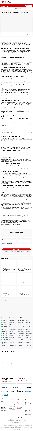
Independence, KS (29, 314)
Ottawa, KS (28, 329)
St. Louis (30, 411)
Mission (11, 427)
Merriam (9, 427)
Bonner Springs (24, 425)
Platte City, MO (4, 333)
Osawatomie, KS (21, 329)
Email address (4, 239)
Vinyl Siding (19, 403)
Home (2, 8)
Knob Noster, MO (13, 320)
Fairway (18, 426)
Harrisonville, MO (5, 314)
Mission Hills (13, 427)
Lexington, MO (20, 322)
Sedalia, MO (12, 337)
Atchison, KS (4, 302)
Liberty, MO (28, 322)
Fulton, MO (28, 309)
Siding (14, 13)
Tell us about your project (7, 243)
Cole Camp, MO (13, 307)
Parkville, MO (20, 331)
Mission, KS (20, 324)
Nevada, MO (12, 326)
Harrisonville (30, 426)
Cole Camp (6, 426)
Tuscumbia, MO (28, 342)
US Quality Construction (14, 419)
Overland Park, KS (5, 331)
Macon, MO (4, 324)
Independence (27, 402)
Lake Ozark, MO (21, 320)
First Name (4, 235)
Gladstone (23, 426)
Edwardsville (10, 426)
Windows (19, 408)
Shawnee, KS (20, 337)
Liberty (30, 405)
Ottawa (31, 427)
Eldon (12, 426)
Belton (19, 425)
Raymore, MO (4, 335)
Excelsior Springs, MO (13, 310)
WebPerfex (19, 422)
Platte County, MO (13, 333)
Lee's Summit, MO (5, 322)
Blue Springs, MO (29, 302)
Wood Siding (20, 407)
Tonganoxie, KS (20, 342)
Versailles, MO (4, 345)
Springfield (26, 411)
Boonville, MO (12, 305)
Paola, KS (11, 331)
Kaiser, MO (20, 317)
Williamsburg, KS (29, 345)
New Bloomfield (19, 427)
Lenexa (1, 427)
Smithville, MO (28, 337)
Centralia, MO (4, 307)
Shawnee (30, 410)
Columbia (30, 399)
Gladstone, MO (12, 312)
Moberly (15, 427)
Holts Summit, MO (20, 315)
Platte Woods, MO (21, 333)
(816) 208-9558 (4, 6)
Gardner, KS (4, 312)
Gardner (21, 426)
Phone (19, 239)
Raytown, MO (12, 335)
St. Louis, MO (20, 339)
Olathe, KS (4, 329)
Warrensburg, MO (13, 345)
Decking (19, 399)
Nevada (17, 427)
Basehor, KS (12, 302)
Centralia (3, 426)
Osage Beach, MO (13, 329)
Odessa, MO (28, 326)
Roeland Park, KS (5, 337)
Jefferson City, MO (13, 317)
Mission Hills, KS (29, 324)
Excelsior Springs (15, 426)
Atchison (15, 425)
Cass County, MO (29, 305)
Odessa (22, 427)
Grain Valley (25, 426)
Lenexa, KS (12, 322)
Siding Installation (20, 402)
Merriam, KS (12, 324)
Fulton (19, 426)
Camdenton (29, 425)
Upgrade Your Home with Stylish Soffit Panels (15, 8)
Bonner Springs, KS (5, 305)
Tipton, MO (12, 342)
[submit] (16, 249)
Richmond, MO (20, 335)
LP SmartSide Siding (21, 404)
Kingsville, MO (4, 320)
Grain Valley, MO (21, 312)
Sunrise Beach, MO (28, 340)
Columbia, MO (20, 307)
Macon (7, 427)
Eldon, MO (4, 309)
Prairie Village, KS (29, 333)
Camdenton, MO (21, 305)
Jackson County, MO (5, 318)
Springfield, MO (5, 339)
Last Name (20, 235)
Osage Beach (26, 427)
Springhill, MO (12, 339)
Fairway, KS (20, 309)
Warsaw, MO (20, 345)
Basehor (17, 425)
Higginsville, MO (13, 314)
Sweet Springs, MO (4, 343)
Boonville (27, 425)
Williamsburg (15, 429)
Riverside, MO (28, 335)
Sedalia (26, 410)
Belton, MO (20, 302)
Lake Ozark (30, 403)
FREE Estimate (28, 5)
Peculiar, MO (28, 331)
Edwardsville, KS (29, 307)
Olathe (26, 408)
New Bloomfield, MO (21, 327)
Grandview (28, 426)
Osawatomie (29, 427)
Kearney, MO (28, 317)
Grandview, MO (28, 312)
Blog (5, 8)
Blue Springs (27, 399)
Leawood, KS (28, 320)
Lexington (4, 427)
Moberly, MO (4, 326)
